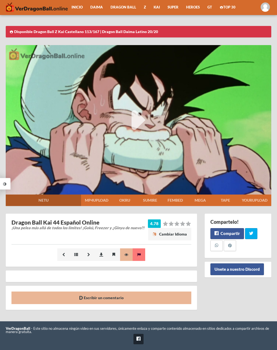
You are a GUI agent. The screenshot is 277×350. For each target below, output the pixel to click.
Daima (96, 7)
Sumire (150, 200)
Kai (157, 7)
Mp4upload (96, 200)
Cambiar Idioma (170, 234)
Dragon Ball (123, 7)
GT (209, 7)
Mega (200, 200)
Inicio (77, 7)
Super (173, 7)
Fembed (175, 200)
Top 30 (228, 7)
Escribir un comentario (101, 297)
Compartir (227, 233)
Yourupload (254, 200)
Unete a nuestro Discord (237, 269)
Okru (124, 200)
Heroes (193, 7)
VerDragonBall (18, 329)
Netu (43, 200)
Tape (225, 200)
